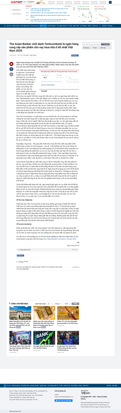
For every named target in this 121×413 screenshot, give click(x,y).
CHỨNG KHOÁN (16, 26)
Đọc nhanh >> (68, 6)
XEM (75, 304)
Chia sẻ (75, 55)
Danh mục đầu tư (15, 14)
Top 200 (114, 385)
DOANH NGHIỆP (34, 26)
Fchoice (110, 26)
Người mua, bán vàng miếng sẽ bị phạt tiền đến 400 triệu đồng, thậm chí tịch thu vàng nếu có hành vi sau (43, 324)
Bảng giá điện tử (15, 10)
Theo (47, 249)
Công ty (87, 47)
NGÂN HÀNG (43, 26)
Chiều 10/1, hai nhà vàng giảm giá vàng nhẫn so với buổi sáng (67, 322)
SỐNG (89, 26)
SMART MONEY (52, 26)
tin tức (26, 261)
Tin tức (95, 47)
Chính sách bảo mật (15, 411)
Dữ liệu (104, 26)
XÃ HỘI (9, 26)
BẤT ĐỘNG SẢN (25, 26)
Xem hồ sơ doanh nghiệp (48, 85)
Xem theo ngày (40, 304)
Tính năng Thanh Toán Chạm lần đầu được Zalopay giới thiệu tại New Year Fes (20, 348)
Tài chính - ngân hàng (29, 55)
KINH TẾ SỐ (76, 26)
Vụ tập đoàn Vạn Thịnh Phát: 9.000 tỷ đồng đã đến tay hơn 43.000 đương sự (67, 348)
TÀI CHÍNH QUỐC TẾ (62, 26)
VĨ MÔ (70, 26)
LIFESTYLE (95, 26)
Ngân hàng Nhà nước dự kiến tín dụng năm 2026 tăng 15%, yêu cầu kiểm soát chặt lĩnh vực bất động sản (20, 324)
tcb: (59, 71)
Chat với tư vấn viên (63, 401)
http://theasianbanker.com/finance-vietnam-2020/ (59, 239)
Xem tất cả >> (76, 267)
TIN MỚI (44, 91)
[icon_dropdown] (110, 2)
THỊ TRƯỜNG (83, 26)
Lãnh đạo (103, 47)
